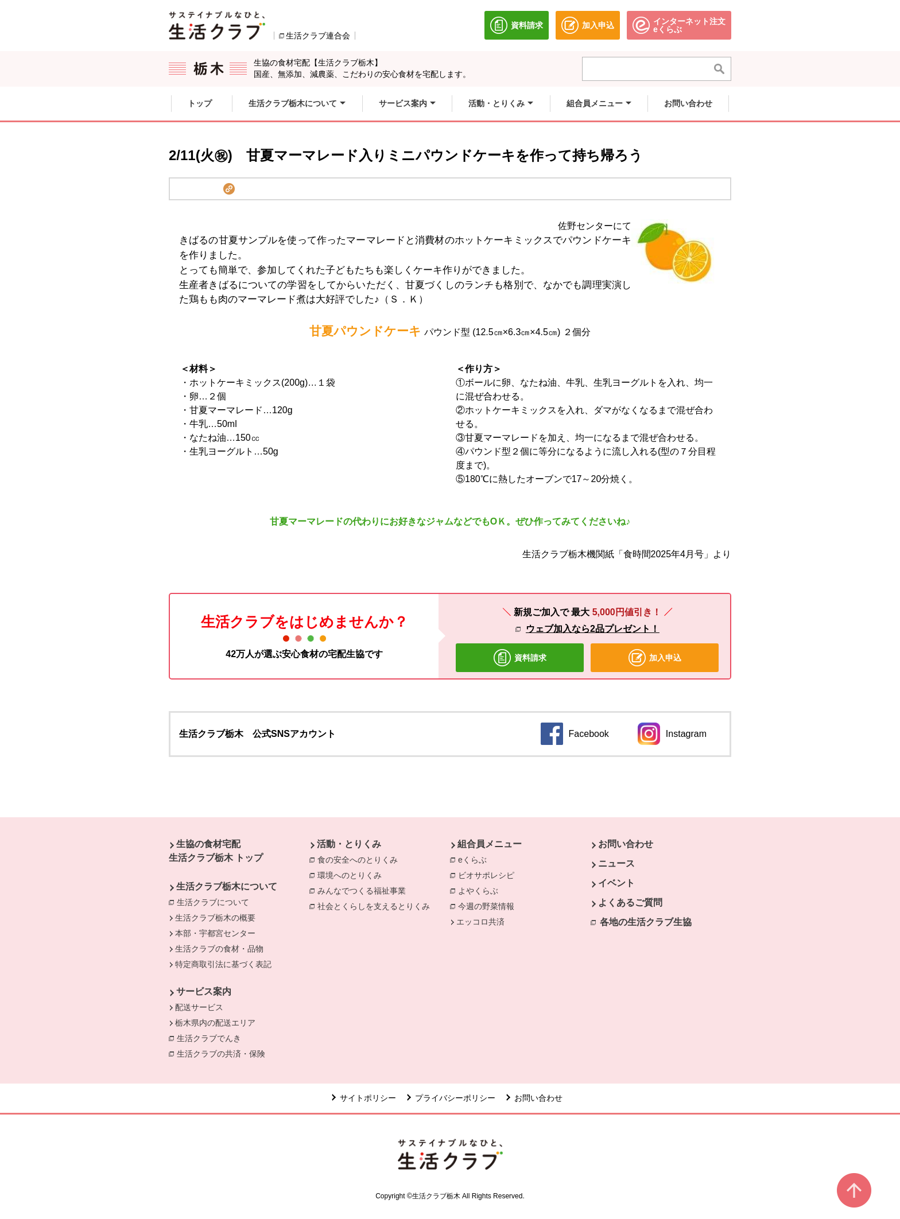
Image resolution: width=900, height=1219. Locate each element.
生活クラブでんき (212, 1037)
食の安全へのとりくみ (357, 859)
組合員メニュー (489, 844)
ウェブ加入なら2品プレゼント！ (593, 629)
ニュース (616, 863)
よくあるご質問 (630, 902)
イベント (616, 883)
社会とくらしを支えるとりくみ (373, 906)
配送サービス (199, 1007)
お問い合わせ (625, 844)
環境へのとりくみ (349, 875)
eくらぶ (472, 859)
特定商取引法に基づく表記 (223, 964)
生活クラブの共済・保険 (224, 1053)
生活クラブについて (213, 902)
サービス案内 (203, 991)
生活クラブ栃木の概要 (215, 917)
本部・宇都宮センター (215, 933)
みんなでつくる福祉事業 (361, 890)
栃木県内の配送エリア (215, 1022)
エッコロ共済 (480, 921)
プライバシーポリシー (455, 1097)
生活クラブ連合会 (318, 36)
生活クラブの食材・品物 (219, 948)
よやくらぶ (478, 890)
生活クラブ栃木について (226, 886)
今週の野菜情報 (486, 906)
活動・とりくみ (349, 844)
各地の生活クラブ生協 (646, 922)
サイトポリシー (368, 1097)
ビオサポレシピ (486, 875)
